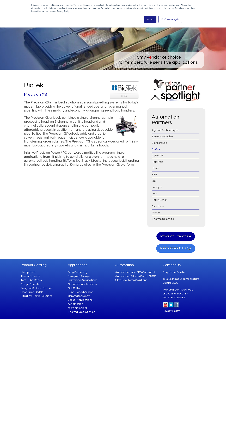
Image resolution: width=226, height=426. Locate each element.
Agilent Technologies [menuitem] (165, 130)
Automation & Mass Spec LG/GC (135, 276)
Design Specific (30, 284)
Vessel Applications (80, 300)
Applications (77, 265)
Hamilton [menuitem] (157, 161)
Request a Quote (174, 272)
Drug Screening (77, 272)
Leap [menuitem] (155, 193)
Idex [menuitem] (154, 181)
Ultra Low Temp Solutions (36, 296)
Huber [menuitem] (155, 168)
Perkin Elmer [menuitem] (159, 200)
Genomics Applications (82, 284)
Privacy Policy (171, 311)
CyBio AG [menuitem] (157, 155)
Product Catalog (34, 265)
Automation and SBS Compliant (135, 272)
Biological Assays (79, 276)
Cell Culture (75, 288)
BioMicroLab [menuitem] (159, 142)
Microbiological (77, 308)
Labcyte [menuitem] (157, 187)
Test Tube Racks (31, 280)
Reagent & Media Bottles (36, 288)
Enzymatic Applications (82, 280)
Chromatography (79, 296)
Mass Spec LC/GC (32, 292)
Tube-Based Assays (80, 292)
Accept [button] (150, 19)
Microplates (28, 272)
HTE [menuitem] (154, 174)
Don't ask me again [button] (170, 19)
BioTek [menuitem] (156, 149)
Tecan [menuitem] (156, 212)
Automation (75, 303)
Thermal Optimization (81, 312)
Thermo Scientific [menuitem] (163, 219)
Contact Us (172, 265)
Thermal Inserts (30, 276)
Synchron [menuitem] (158, 206)
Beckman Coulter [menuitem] (163, 136)
